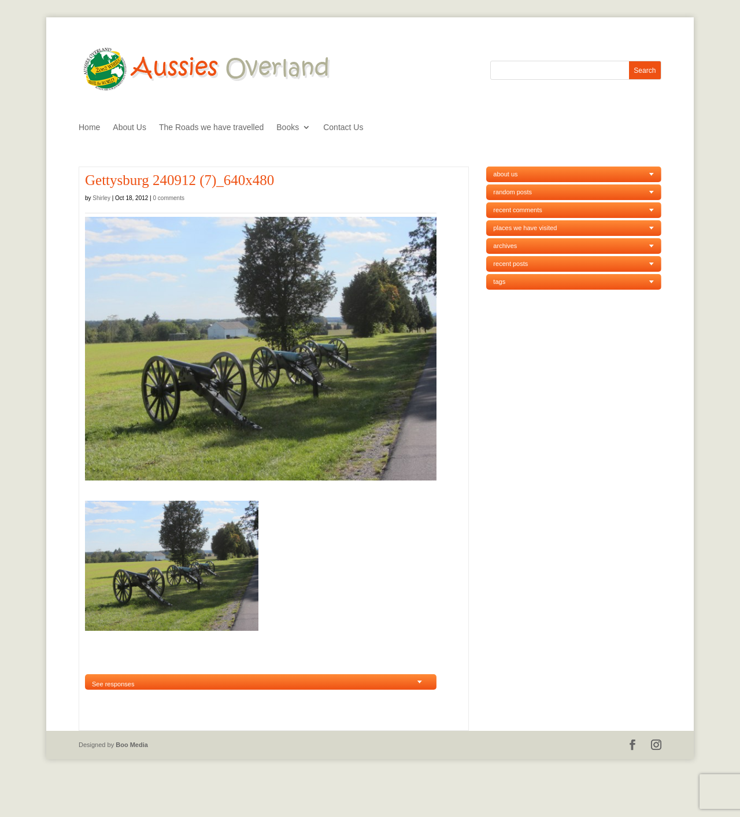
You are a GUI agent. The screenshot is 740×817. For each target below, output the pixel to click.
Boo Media (132, 744)
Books (287, 127)
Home (89, 127)
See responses (113, 684)
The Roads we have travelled (211, 127)
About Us (129, 127)
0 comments (168, 198)
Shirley (101, 198)
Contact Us (343, 127)
